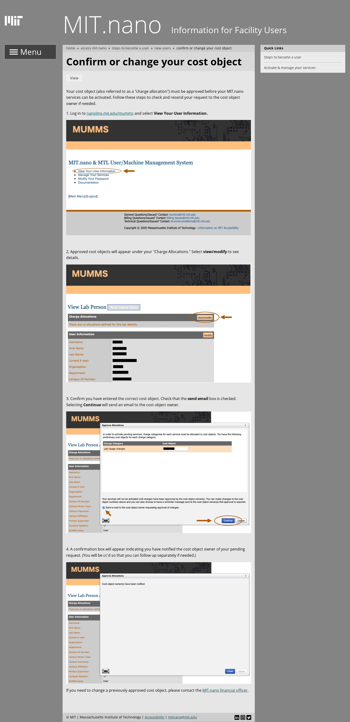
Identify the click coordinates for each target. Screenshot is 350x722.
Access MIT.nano (93, 48)
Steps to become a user (130, 48)
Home (70, 48)
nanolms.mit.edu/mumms (110, 113)
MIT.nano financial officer (225, 690)
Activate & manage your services (290, 67)
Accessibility (154, 717)
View (74, 78)
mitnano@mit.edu (182, 717)
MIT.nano (112, 24)
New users (163, 48)
